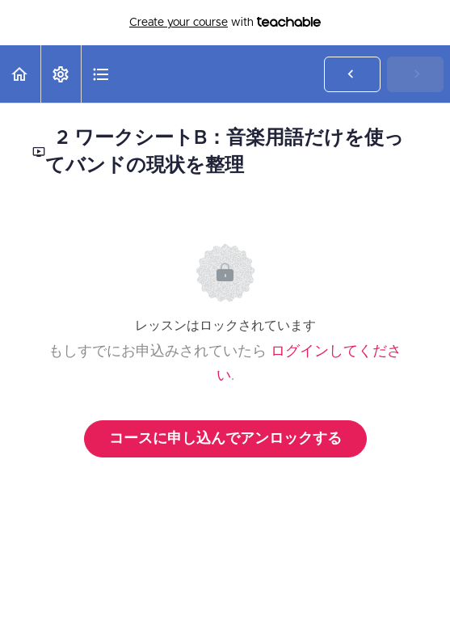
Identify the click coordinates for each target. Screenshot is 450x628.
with (225, 23)
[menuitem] (60, 74)
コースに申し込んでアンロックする (225, 439)
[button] (20, 74)
